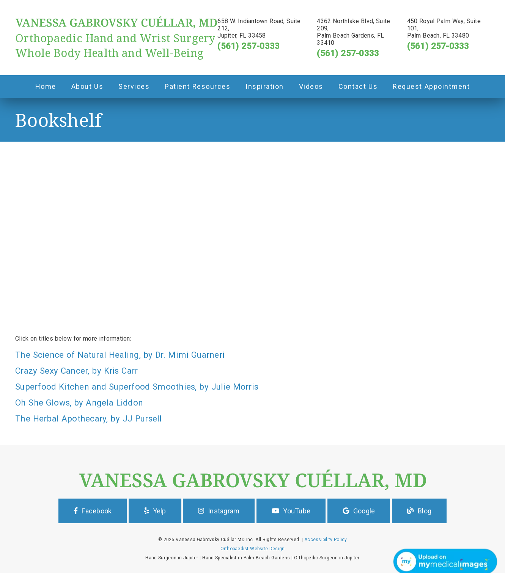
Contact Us (358, 86)
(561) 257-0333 (248, 46)
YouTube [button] (291, 511)
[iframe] (252, 216)
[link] (116, 26)
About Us (87, 86)
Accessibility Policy (325, 539)
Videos (311, 86)
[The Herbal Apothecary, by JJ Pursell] (252, 418)
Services (133, 86)
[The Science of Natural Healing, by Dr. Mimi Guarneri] (252, 355)
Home (45, 86)
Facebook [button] (93, 511)
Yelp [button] (155, 511)
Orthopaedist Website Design (252, 548)
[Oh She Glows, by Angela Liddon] (252, 402)
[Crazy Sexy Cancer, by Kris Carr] (252, 371)
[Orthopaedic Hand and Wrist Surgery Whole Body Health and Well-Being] (116, 45)
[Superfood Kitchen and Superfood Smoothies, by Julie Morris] (252, 386)
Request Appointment (431, 86)
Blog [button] (419, 511)
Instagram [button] (218, 511)
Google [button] (359, 511)
